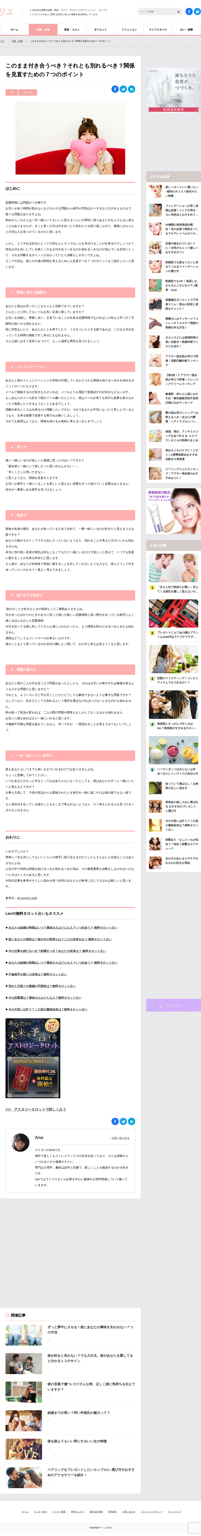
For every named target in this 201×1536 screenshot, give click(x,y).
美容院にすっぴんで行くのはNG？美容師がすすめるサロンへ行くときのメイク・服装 (177, 726)
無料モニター (77, 1511)
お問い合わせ (128, 1511)
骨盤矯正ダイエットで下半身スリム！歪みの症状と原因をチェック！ (181, 304)
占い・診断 (186, 29)
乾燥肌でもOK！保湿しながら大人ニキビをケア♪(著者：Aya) (181, 285)
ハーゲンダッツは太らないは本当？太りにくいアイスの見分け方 (177, 771)
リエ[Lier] (107, 1527)
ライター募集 (59, 1511)
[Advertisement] (27, 1227)
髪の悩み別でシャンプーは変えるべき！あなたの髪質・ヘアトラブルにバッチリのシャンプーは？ (181, 417)
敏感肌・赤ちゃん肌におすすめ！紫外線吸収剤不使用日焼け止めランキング (181, 398)
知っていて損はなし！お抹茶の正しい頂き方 (181, 786)
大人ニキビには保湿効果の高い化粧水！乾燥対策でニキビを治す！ (181, 342)
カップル (28, 92)
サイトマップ (174, 1511)
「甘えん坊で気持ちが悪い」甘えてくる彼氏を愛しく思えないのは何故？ (177, 589)
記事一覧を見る (121, 1138)
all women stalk (27, 898)
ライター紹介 (40, 1511)
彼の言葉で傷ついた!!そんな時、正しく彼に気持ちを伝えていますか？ (91, 1386)
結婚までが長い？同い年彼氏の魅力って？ (79, 1413)
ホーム (14, 29)
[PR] (35, 1109)
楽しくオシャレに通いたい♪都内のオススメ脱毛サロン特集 (181, 191)
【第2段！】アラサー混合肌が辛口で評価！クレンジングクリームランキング (181, 379)
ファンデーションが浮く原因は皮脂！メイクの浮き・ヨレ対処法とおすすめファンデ (181, 210)
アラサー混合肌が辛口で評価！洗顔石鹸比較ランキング (181, 361)
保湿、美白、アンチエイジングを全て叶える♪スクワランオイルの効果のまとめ (181, 436)
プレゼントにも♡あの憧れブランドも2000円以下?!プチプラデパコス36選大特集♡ (177, 635)
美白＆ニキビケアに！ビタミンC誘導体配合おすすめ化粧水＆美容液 (181, 455)
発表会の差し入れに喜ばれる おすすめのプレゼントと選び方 (181, 806)
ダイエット (100, 29)
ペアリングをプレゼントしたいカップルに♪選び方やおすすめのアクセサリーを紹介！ (91, 1472)
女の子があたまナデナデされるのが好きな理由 (181, 860)
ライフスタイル (158, 29)
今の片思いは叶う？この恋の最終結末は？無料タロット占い (181, 825)
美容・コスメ (71, 29)
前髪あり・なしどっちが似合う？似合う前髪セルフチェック (181, 844)
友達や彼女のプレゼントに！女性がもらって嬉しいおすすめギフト (181, 248)
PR (11, 92)
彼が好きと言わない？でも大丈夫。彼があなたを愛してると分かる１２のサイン (90, 1358)
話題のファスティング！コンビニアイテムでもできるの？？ (177, 680)
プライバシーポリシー (152, 1511)
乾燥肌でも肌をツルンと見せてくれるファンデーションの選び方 (181, 267)
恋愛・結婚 (43, 29)
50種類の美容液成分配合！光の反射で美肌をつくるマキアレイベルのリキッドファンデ (181, 229)
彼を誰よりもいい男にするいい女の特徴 (77, 1441)
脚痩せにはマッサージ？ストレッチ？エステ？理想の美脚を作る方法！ (181, 323)
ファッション (129, 29)
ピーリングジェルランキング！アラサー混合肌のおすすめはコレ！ (181, 473)
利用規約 (112, 1511)
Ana (39, 1137)
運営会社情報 (96, 1511)
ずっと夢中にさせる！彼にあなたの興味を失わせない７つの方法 (90, 1329)
